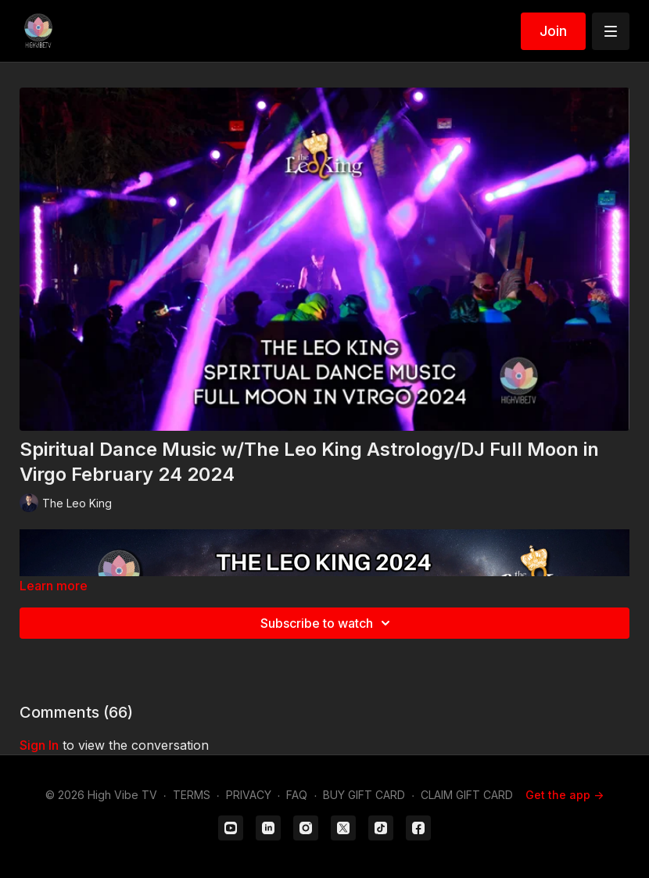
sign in (39, 745)
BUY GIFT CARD (364, 794)
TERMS (191, 794)
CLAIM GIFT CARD (467, 794)
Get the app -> (564, 794)
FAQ (296, 794)
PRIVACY (248, 794)
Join (553, 31)
